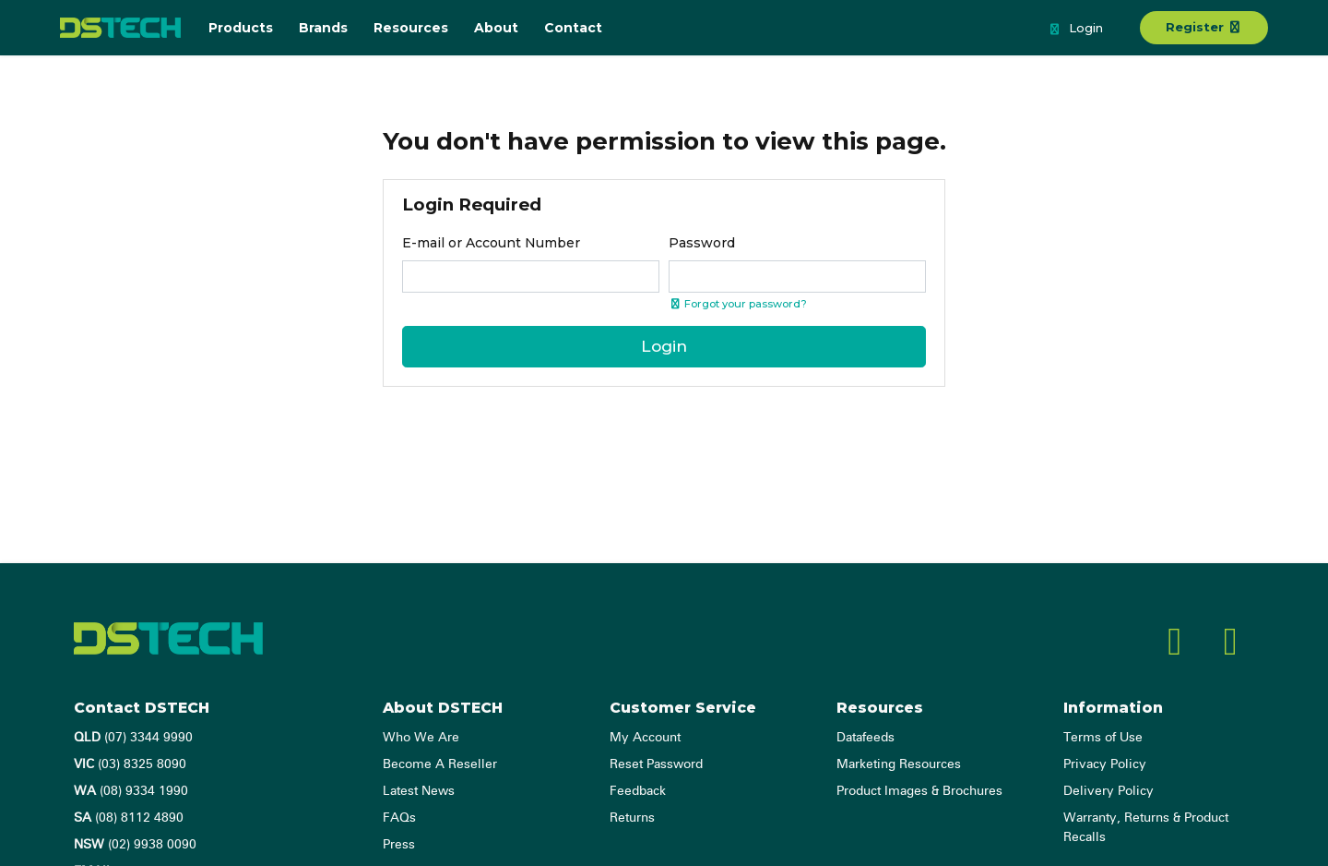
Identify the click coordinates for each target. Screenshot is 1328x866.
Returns (632, 818)
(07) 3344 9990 (133, 737)
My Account (645, 737)
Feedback (638, 791)
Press (399, 844)
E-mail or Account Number (491, 243)
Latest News (419, 791)
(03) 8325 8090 (130, 764)
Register (1204, 26)
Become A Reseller (440, 764)
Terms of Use (1103, 737)
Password (702, 243)
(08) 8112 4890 (129, 818)
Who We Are (421, 737)
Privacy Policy (1104, 764)
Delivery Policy (1108, 791)
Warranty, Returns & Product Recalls (1145, 828)
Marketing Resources (898, 764)
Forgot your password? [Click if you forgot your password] (738, 303)
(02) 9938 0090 (135, 844)
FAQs (399, 818)
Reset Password (656, 764)
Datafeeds (865, 737)
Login (1075, 29)
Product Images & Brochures (919, 791)
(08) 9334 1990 (131, 791)
